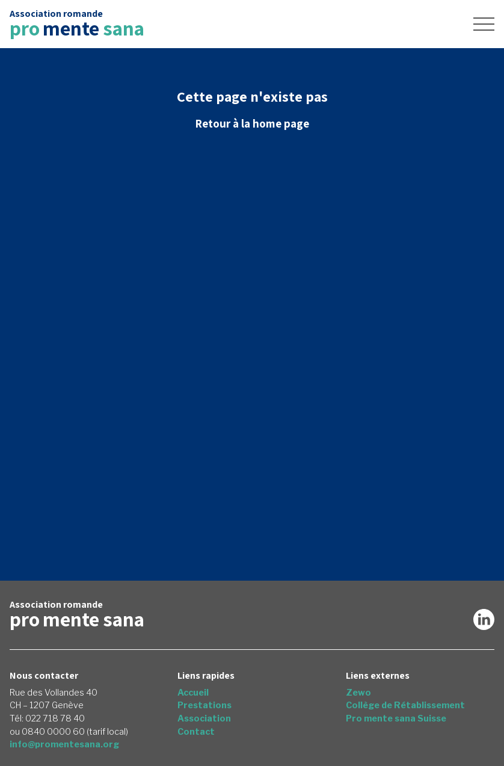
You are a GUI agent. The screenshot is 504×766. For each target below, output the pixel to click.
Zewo (358, 692)
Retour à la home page (252, 123)
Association (204, 718)
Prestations (204, 705)
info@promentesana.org (64, 744)
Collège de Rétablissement (405, 705)
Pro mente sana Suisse (396, 718)
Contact (196, 731)
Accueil (193, 692)
